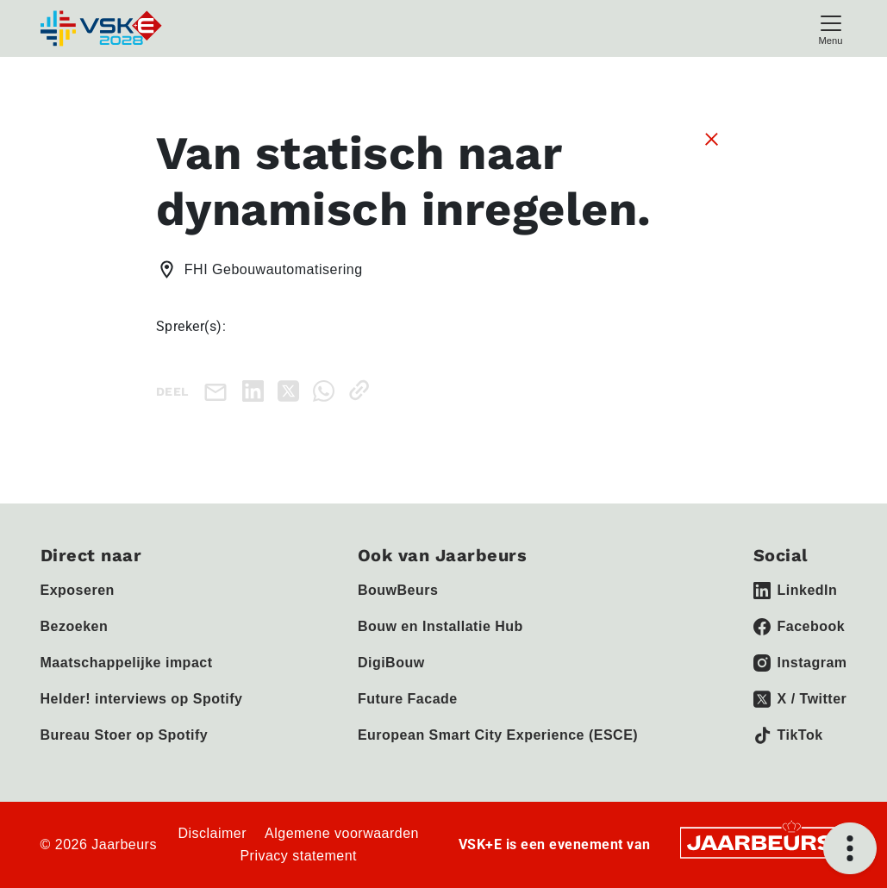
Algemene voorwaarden (342, 833)
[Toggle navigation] (831, 28)
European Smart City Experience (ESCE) (498, 735)
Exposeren (78, 590)
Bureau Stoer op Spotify (125, 735)
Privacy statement (298, 855)
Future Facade (408, 698)
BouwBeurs (398, 590)
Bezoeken (75, 626)
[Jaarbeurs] (761, 841)
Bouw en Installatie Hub (440, 626)
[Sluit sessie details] (711, 138)
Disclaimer (212, 833)
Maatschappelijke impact (127, 662)
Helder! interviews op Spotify (142, 698)
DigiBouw (391, 662)
